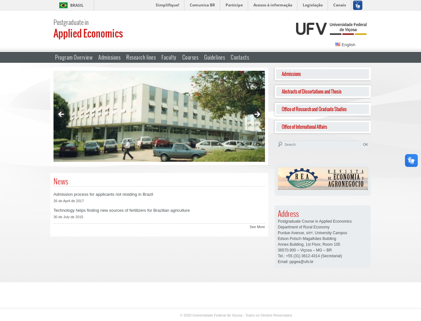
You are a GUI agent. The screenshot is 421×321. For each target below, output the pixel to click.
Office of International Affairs (304, 127)
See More (257, 227)
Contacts (240, 57)
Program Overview (74, 57)
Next (257, 114)
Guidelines (214, 57)
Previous (61, 114)
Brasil (77, 5)
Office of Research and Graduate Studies (314, 109)
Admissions (109, 57)
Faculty (169, 57)
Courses (190, 57)
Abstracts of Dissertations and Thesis (312, 91)
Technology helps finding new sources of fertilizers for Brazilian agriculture (122, 210)
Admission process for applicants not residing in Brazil (103, 194)
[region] (159, 116)
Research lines (141, 57)
